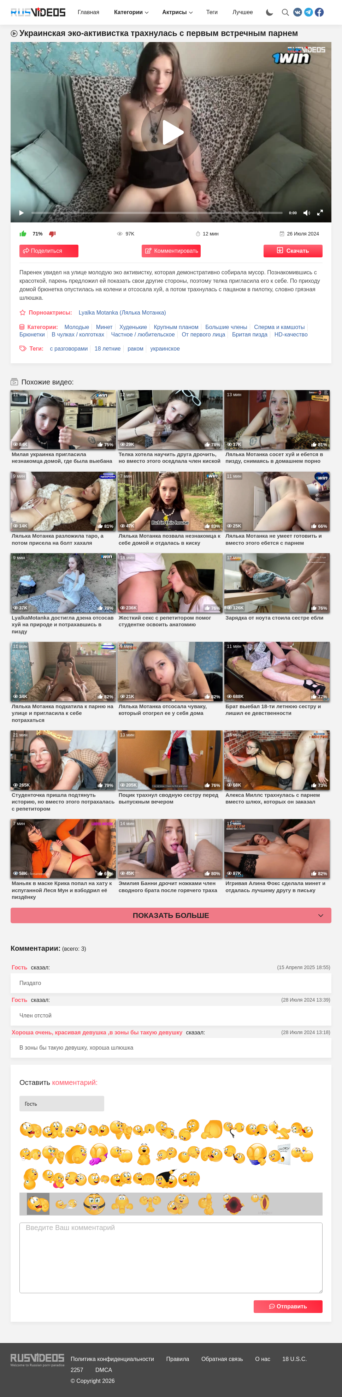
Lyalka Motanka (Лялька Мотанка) (122, 313)
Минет (104, 327)
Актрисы (174, 12)
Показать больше (171, 915)
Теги (212, 12)
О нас (262, 1359)
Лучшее (242, 12)
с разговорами (69, 349)
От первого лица (203, 335)
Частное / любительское (143, 335)
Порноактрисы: (50, 313)
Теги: (36, 349)
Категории (128, 12)
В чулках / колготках (78, 335)
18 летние (108, 349)
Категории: (42, 327)
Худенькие (133, 327)
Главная (88, 12)
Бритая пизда (249, 335)
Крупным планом (176, 327)
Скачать (298, 251)
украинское (165, 349)
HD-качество (291, 335)
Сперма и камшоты (279, 327)
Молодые (77, 327)
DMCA (103, 1370)
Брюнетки (32, 335)
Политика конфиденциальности (112, 1359)
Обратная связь (222, 1359)
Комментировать (176, 251)
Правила (177, 1359)
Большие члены (226, 327)
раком (135, 349)
